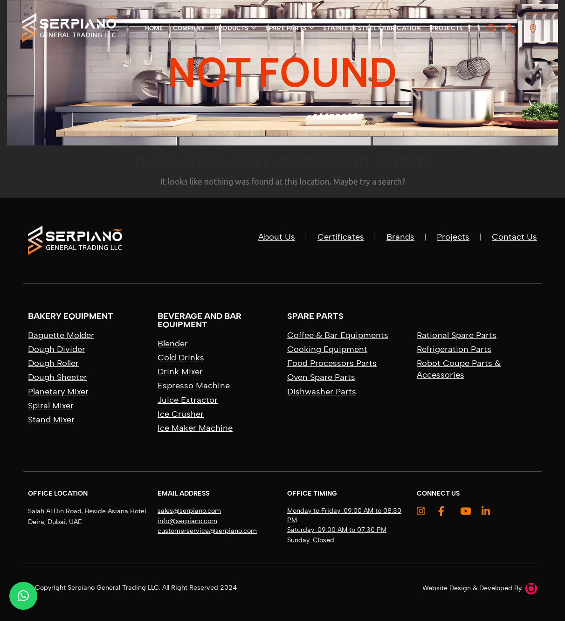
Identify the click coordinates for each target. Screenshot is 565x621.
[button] (23, 596)
